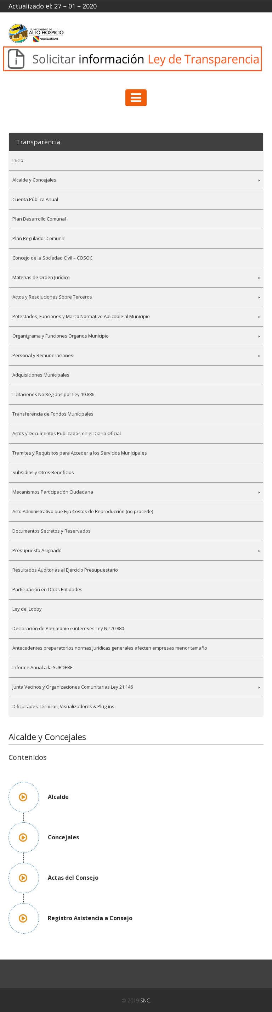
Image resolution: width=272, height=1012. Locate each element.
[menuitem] (136, 160)
